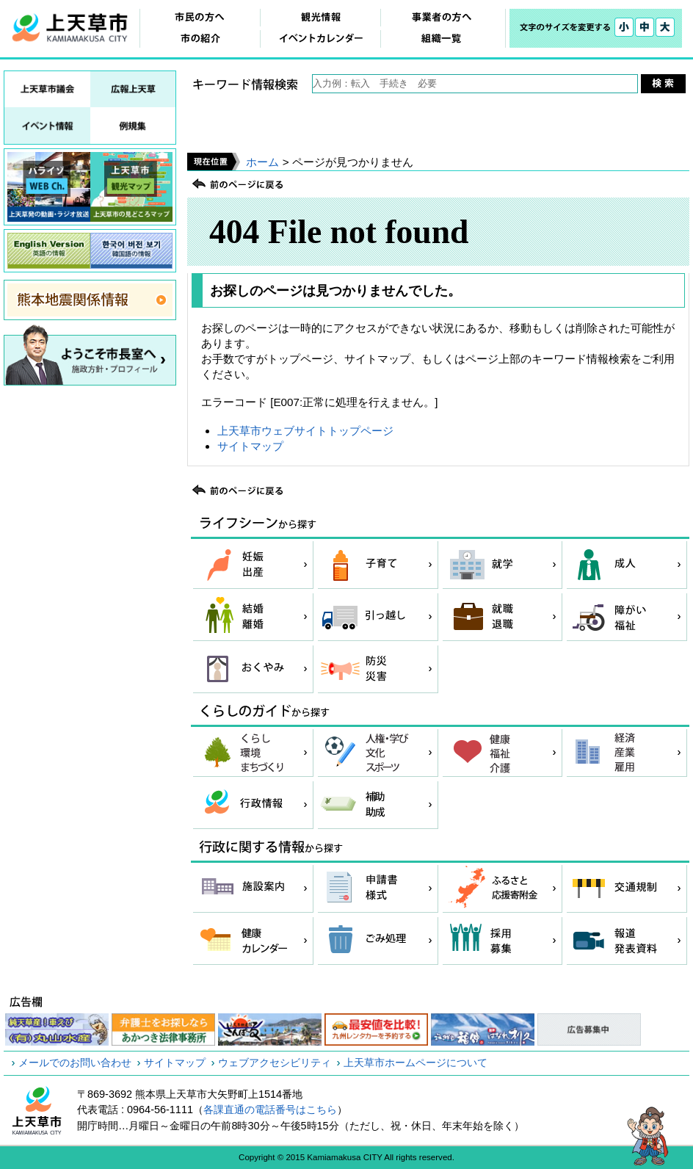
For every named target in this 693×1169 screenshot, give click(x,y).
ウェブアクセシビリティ (274, 1062)
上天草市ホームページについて (415, 1062)
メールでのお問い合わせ (74, 1062)
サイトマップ (250, 446)
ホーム (262, 162)
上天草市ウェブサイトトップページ (305, 430)
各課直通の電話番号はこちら (270, 1109)
